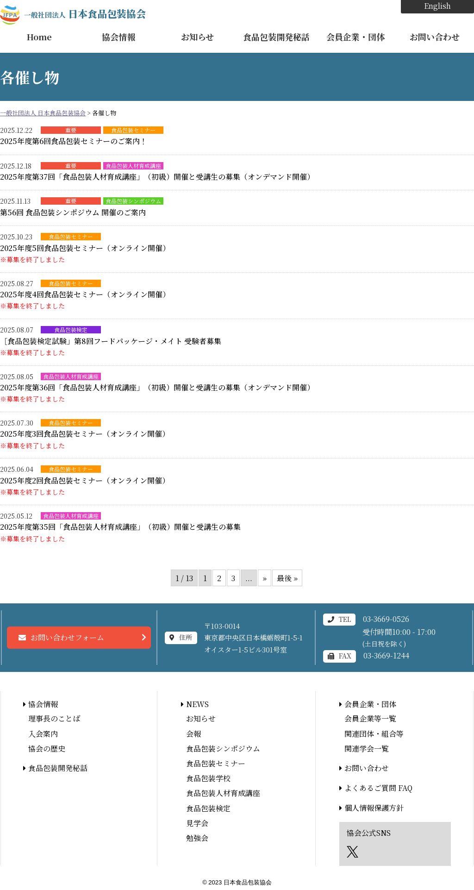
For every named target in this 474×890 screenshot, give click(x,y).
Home (39, 37)
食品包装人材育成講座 (133, 165)
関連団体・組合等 (374, 733)
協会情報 (118, 37)
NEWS (197, 704)
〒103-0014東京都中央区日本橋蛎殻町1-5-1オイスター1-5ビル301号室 (253, 637)
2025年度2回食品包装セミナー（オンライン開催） (84, 480)
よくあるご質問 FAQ (378, 788)
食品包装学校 (208, 778)
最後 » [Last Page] (287, 578)
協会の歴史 (46, 748)
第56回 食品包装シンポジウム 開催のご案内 (73, 212)
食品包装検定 (70, 329)
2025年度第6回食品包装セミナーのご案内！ (73, 141)
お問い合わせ (435, 37)
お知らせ (197, 37)
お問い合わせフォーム (67, 637)
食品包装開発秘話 (276, 37)
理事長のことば (54, 718)
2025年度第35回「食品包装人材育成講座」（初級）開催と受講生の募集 (120, 526)
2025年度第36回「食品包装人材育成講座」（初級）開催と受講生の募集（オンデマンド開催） (157, 387)
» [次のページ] (264, 578)
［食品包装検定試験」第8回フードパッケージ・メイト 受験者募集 (110, 341)
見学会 (197, 823)
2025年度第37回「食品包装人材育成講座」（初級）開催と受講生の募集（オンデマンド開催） (157, 176)
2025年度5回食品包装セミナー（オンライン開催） (85, 248)
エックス (352, 852)
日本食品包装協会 (85, 13)
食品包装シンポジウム (133, 201)
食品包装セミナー (133, 130)
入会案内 (43, 733)
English (437, 5)
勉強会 (197, 838)
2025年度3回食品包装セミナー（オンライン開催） (84, 433)
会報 (193, 733)
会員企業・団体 (355, 37)
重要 (70, 130)
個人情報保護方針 (374, 807)
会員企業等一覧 (370, 718)
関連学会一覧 (366, 748)
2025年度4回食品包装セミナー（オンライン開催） (85, 294)
